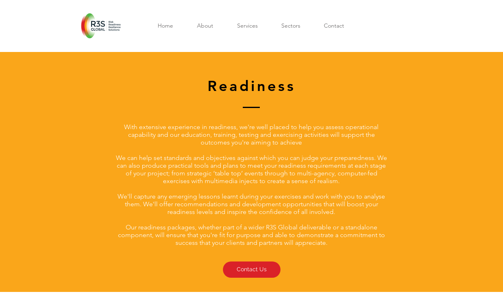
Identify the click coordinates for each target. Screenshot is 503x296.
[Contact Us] (251, 269)
